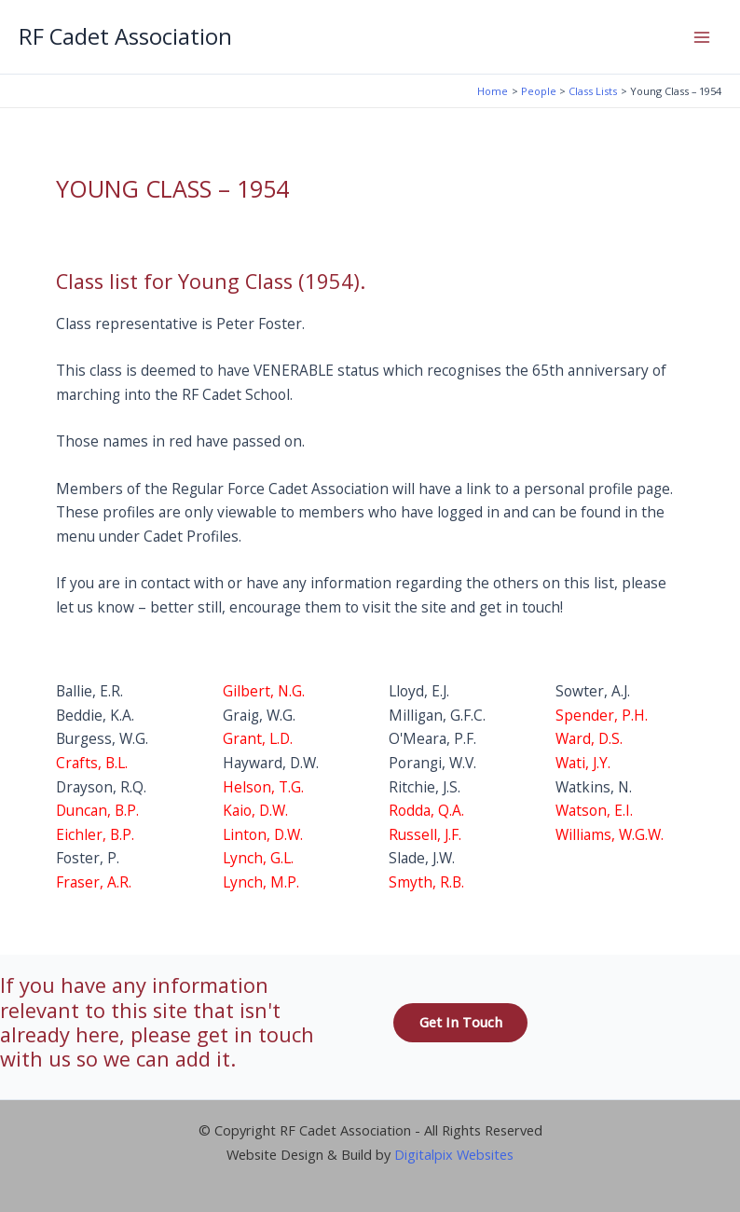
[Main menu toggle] (701, 37)
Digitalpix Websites (454, 1154)
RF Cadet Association (125, 36)
